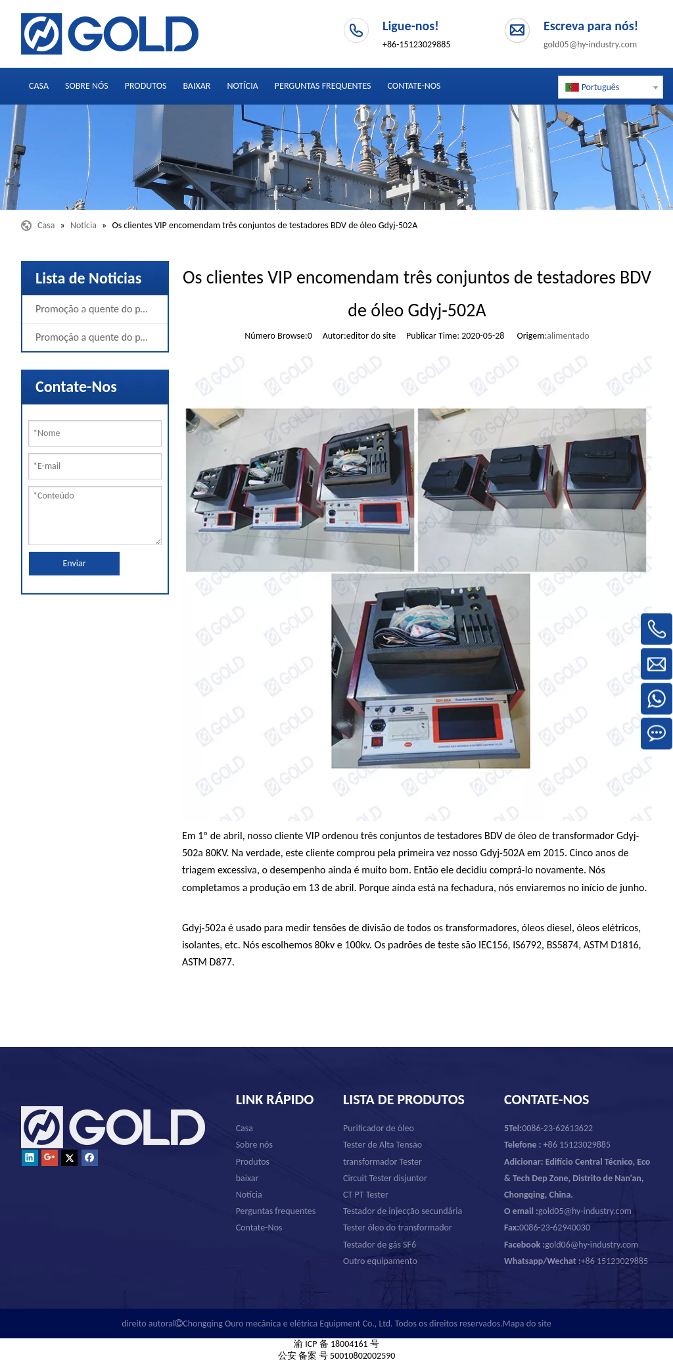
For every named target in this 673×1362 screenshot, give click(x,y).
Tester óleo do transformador (397, 1227)
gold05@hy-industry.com (590, 44)
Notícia (249, 1194)
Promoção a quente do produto (101, 309)
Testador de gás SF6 (379, 1244)
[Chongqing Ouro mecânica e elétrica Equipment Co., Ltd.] (336, 157)
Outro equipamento (380, 1261)
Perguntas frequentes (275, 1211)
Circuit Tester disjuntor (385, 1178)
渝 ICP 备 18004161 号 (336, 1344)
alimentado (568, 335)
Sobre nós (254, 1144)
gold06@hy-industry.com (571, 1244)
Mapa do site (527, 1323)
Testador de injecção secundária (402, 1211)
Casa (244, 1128)
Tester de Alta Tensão (382, 1144)
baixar (247, 1178)
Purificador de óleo (378, 1128)
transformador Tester (382, 1161)
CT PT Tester (365, 1194)
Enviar (73, 563)
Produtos (252, 1161)
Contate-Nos (259, 1227)
